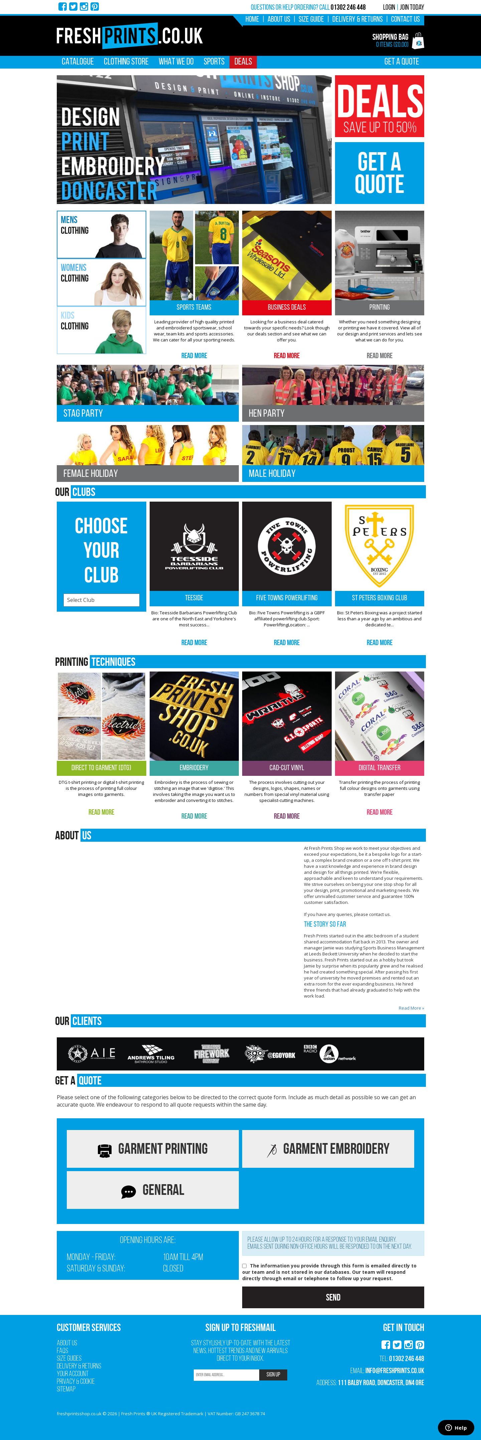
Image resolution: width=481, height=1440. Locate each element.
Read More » (411, 1008)
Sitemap (66, 1390)
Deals (243, 62)
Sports (214, 62)
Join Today (412, 8)
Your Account (73, 1374)
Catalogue (78, 62)
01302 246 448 (406, 1358)
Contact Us (405, 20)
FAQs (62, 1351)
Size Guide (311, 20)
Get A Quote (401, 62)
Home (252, 20)
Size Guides (69, 1359)
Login (389, 8)
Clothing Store (126, 62)
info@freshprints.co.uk (394, 1370)
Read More (194, 355)
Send (333, 1297)
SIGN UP (273, 1375)
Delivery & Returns (357, 20)
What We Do (176, 62)
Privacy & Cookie (76, 1382)
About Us (279, 20)
